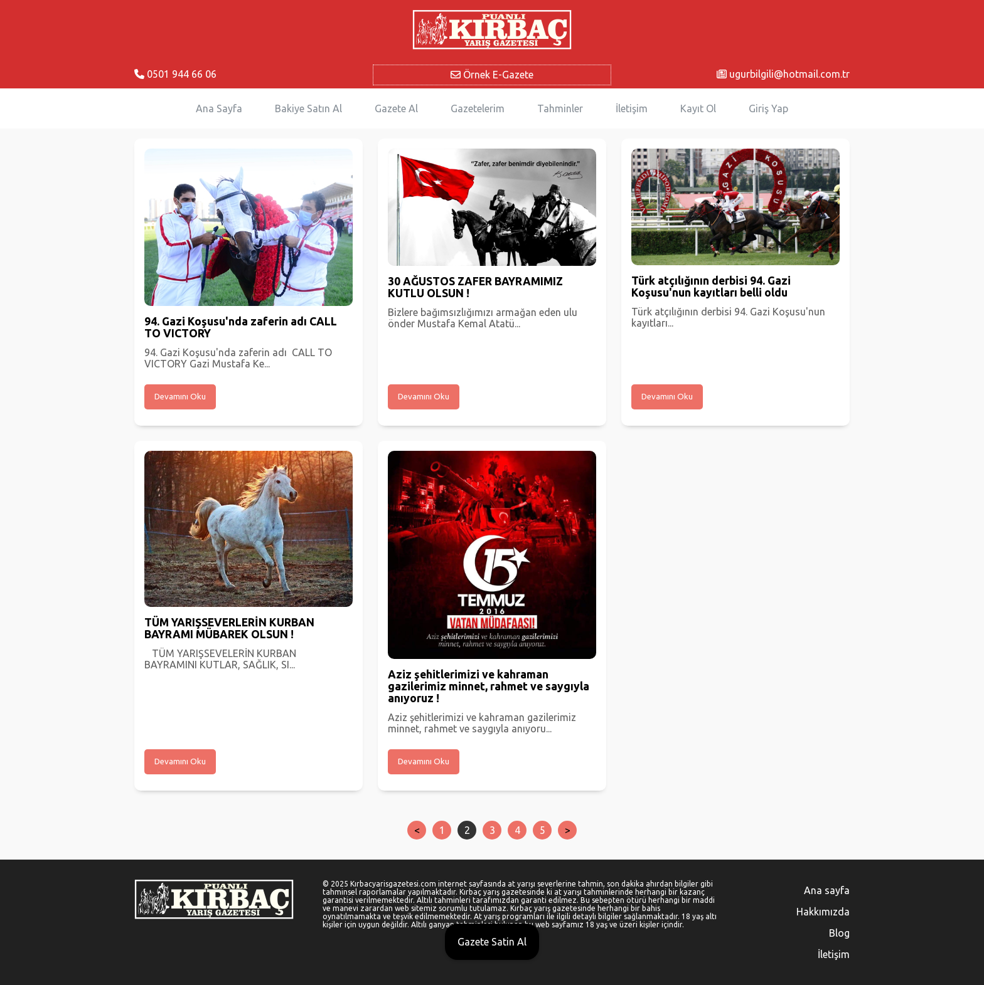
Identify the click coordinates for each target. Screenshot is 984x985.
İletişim (632, 108)
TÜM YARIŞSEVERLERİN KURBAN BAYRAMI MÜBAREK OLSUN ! (229, 628)
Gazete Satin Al (492, 941)
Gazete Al (396, 108)
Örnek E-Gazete (492, 74)
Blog (839, 933)
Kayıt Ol (698, 108)
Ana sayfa (827, 890)
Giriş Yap (768, 108)
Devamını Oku (180, 396)
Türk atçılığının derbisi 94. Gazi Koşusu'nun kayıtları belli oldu (711, 286)
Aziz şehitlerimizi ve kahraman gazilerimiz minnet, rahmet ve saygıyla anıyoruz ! (488, 686)
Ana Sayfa (219, 108)
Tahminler (560, 108)
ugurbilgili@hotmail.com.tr (783, 74)
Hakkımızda (823, 911)
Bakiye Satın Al (308, 108)
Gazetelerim (478, 108)
